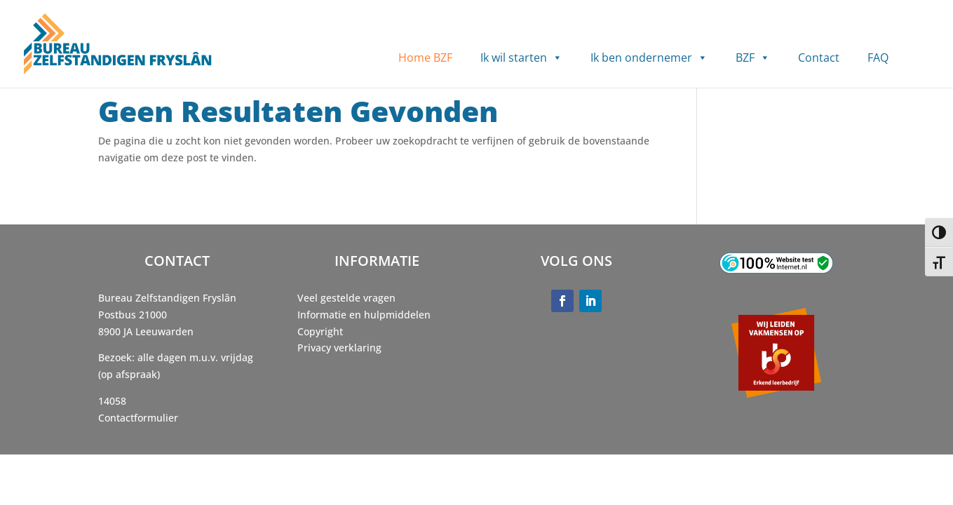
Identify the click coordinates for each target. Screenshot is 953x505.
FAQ (877, 57)
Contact (818, 57)
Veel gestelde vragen (346, 297)
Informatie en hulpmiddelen (364, 314)
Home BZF (425, 57)
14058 (112, 401)
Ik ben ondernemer (649, 58)
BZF (753, 58)
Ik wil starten (521, 58)
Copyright (320, 331)
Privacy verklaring (339, 347)
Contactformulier (138, 417)
